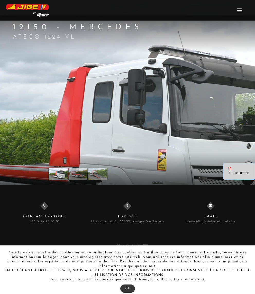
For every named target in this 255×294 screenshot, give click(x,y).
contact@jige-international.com (210, 221)
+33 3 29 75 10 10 (44, 221)
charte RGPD (192, 279)
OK (127, 288)
